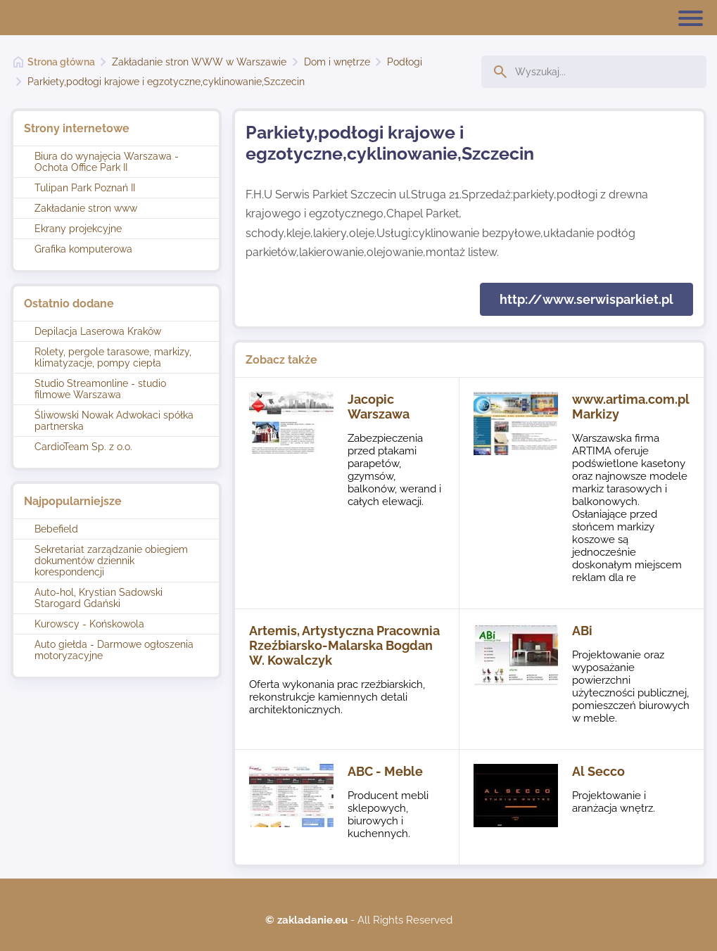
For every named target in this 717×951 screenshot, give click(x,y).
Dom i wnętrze (337, 62)
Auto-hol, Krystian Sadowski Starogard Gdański (98, 598)
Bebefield (56, 529)
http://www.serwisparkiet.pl (586, 299)
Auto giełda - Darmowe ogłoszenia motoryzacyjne (113, 650)
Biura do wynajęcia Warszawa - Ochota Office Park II (106, 162)
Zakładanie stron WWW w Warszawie (199, 62)
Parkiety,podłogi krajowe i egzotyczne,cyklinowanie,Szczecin (166, 81)
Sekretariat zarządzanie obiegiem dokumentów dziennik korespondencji (111, 560)
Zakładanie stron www (85, 208)
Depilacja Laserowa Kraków (97, 331)
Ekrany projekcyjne (78, 228)
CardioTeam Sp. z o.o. (83, 446)
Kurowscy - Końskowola (89, 624)
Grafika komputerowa (83, 249)
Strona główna (61, 62)
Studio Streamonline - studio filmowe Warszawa (100, 389)
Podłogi (404, 62)
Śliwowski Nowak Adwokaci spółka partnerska (113, 420)
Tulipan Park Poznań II (84, 187)
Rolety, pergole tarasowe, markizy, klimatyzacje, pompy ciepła (112, 357)
